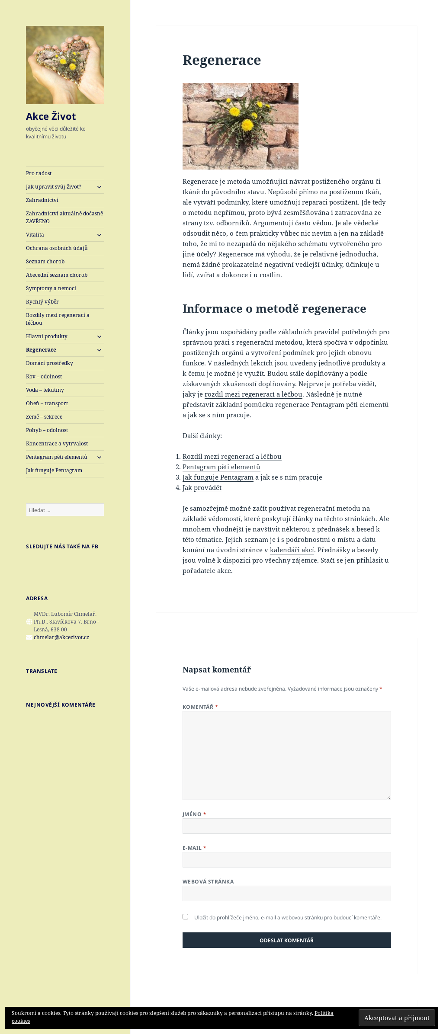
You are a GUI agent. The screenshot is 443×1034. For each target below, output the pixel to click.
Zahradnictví (42, 200)
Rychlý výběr (42, 301)
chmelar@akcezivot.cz (61, 637)
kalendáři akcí (292, 549)
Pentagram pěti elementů (56, 457)
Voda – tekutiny (45, 390)
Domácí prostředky (49, 363)
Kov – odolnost (44, 376)
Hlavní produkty (46, 336)
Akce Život (51, 115)
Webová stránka (208, 881)
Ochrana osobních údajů (57, 248)
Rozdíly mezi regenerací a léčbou (58, 319)
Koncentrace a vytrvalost (57, 443)
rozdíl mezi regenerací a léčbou (253, 394)
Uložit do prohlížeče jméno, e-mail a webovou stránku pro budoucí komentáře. (288, 917)
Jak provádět (202, 487)
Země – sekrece (44, 416)
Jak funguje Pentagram (54, 470)
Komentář (200, 707)
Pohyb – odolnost (47, 430)
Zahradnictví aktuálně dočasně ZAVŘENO (64, 217)
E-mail (195, 848)
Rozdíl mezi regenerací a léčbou (232, 456)
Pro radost (38, 173)
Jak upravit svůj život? (53, 186)
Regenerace (41, 349)
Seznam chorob (45, 261)
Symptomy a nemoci (51, 288)
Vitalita (35, 234)
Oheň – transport (47, 403)
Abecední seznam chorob (56, 275)
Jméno (194, 814)
